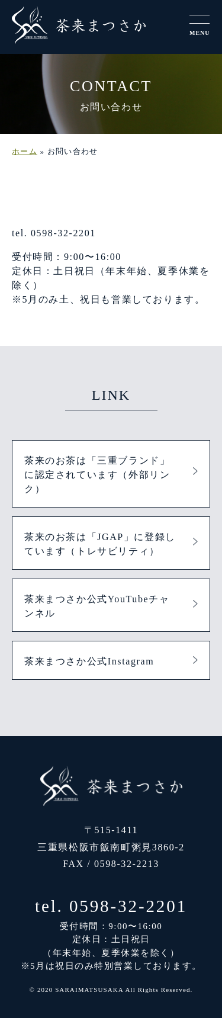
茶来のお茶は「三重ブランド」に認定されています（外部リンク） (97, 474)
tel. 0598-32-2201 (111, 906)
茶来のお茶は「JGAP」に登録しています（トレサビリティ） (100, 544)
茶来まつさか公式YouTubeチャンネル (96, 606)
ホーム (24, 151)
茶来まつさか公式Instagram (89, 661)
